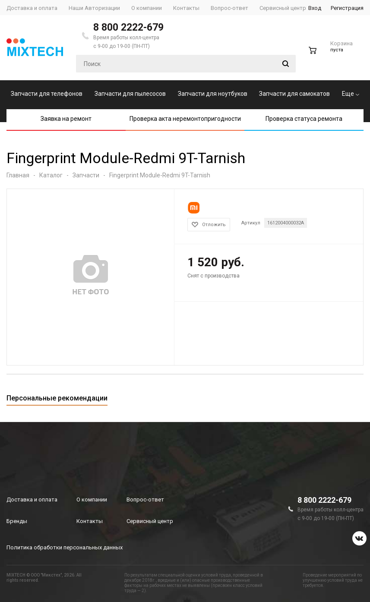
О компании (91, 499)
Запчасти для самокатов (294, 93)
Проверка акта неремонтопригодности (185, 118)
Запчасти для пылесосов (130, 93)
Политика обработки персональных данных (64, 547)
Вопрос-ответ (145, 499)
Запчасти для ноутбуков (212, 93)
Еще (350, 93)
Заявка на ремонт (66, 118)
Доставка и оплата (31, 499)
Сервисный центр (149, 521)
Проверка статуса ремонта (304, 118)
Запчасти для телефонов (46, 93)
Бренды (16, 521)
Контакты (89, 521)
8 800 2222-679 (128, 27)
